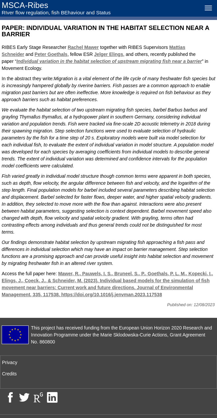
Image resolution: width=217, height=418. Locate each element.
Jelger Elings (108, 54)
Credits (9, 373)
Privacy (9, 362)
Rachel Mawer (83, 47)
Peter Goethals (51, 54)
